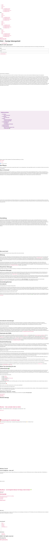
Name (1, 48)
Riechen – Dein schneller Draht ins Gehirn (10, 407)
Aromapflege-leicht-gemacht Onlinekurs (28, 331)
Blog (2, 7)
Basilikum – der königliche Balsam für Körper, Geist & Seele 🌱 (16, 489)
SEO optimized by (7, 539)
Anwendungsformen (5, 121)
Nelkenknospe (26, 335)
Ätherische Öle (3, 38)
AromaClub (1, 295)
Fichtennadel (11, 378)
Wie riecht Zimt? (6, 117)
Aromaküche (6, 122)
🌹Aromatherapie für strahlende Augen (10, 420)
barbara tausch (2, 500)
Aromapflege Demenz (6, 11)
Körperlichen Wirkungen (8, 119)
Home (2, 4)
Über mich (3, 6)
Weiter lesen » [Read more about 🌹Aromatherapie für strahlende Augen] (2, 423)
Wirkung (3, 118)
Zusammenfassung (5, 126)
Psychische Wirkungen (7, 120)
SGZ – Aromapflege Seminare (6, 8)
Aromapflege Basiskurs (6, 9)
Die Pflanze (4, 114)
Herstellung (4, 116)
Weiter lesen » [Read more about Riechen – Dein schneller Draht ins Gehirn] (2, 410)
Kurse (2, 5)
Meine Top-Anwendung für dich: (9, 127)
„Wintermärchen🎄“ (7, 128)
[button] (24, 12)
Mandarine (39, 335)
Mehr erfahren (2, 160)
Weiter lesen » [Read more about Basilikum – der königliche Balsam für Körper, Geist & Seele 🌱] (2, 491)
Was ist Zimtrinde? (7, 115)
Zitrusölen (36, 335)
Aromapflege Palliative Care (7, 10)
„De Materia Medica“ (39, 257)
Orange (44, 335)
